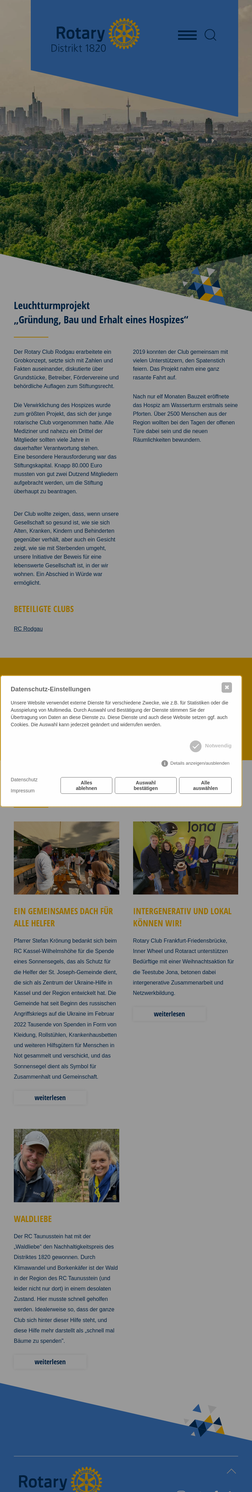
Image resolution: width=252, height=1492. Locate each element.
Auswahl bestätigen (146, 785)
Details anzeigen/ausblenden (200, 763)
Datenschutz (24, 779)
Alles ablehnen (86, 785)
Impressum (23, 790)
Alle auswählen (205, 785)
